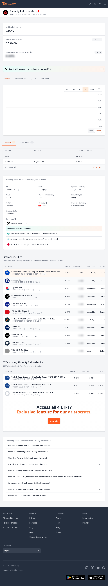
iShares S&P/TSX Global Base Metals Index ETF (32, 392)
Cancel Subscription (38, 537)
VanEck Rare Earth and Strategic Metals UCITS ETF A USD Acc (38, 377)
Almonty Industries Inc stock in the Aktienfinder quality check (34, 239)
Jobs (58, 523)
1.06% (76, 393)
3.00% (81, 273)
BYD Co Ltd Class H (20, 311)
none (89, 351)
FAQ (31, 527)
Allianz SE (16, 279)
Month (98, 131)
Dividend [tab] (6, 78)
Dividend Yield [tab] (20, 78)
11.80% (67, 320)
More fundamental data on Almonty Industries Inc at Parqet (34, 234)
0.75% (100, 393)
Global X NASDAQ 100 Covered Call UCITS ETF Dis (33, 318)
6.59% (67, 296)
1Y (74, 89)
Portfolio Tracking (10, 523)
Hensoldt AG (16, 334)
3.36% (76, 386)
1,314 (91, 378)
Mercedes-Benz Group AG (21, 295)
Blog (58, 527)
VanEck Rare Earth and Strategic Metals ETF (31, 384)
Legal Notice (87, 518)
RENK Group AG (17, 342)
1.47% (100, 386)
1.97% (67, 328)
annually (91, 281)
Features (33, 523)
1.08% (67, 343)
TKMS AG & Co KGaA (19, 350)
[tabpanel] (54, 110)
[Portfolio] (100, 4)
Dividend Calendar (11, 518)
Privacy (85, 523)
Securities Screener (11, 527)
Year (91, 131)
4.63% (67, 281)
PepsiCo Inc (16, 287)
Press (58, 532)
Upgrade (54, 421)
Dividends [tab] (9, 142)
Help (31, 532)
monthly (90, 320)
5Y (85, 89)
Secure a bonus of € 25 (19, 223)
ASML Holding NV (18, 303)
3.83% (67, 289)
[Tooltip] (46, 203)
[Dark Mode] (95, 4)
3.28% (76, 378)
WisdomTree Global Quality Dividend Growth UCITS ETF (35, 271)
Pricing (32, 518)
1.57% (67, 312)
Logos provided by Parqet (13, 570)
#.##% (10, 56)
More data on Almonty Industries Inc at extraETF (29, 244)
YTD (67, 89)
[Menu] (104, 3)
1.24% (67, 273)
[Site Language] (90, 4)
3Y (80, 89)
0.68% (67, 335)
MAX (92, 89)
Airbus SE (15, 326)
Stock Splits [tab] (27, 142)
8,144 (91, 386)
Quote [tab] (33, 78)
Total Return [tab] (45, 78)
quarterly (91, 273)
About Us (60, 518)
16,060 (91, 393)
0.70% (67, 304)
